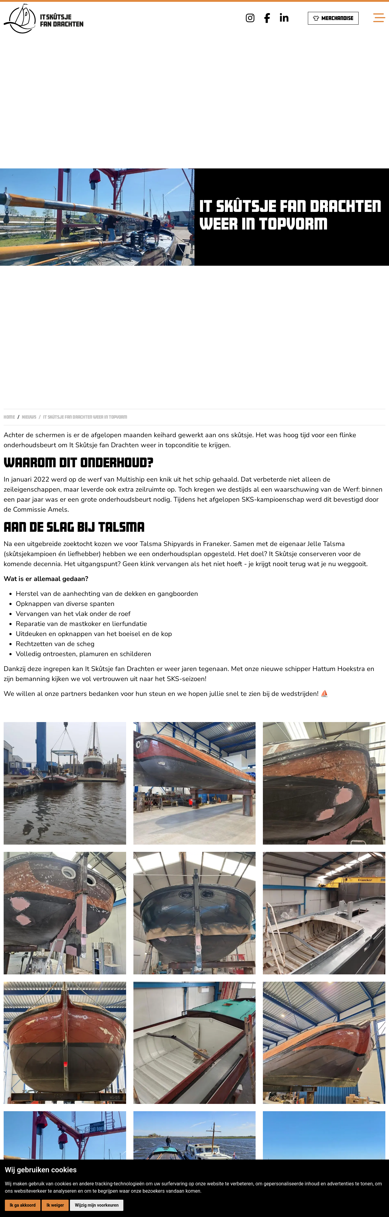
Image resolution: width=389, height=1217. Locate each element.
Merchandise (333, 18)
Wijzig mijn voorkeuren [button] (97, 1205)
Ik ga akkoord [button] (23, 1205)
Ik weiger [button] (55, 1205)
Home (9, 417)
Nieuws (29, 417)
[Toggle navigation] (379, 18)
